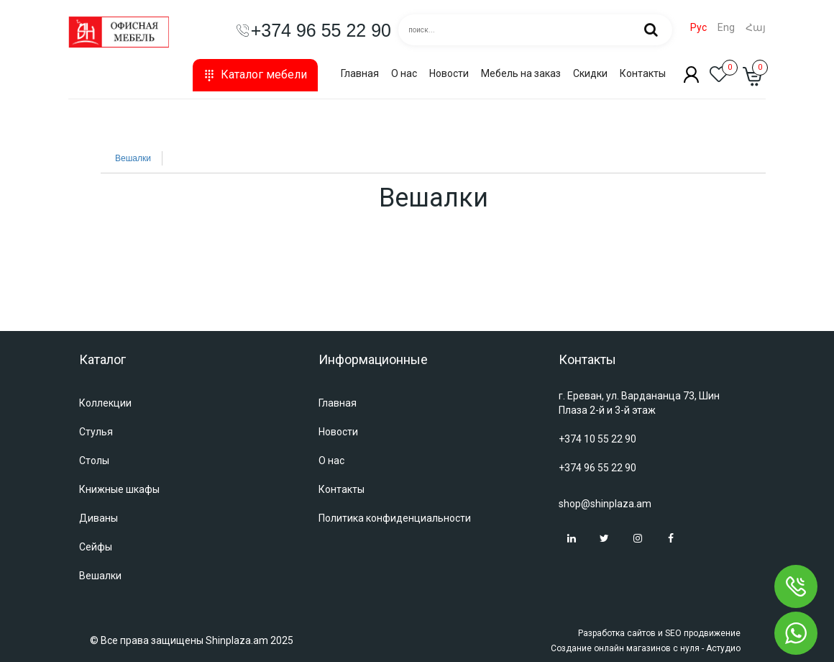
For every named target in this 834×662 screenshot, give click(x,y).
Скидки (590, 73)
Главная (360, 73)
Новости (449, 73)
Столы (94, 460)
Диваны (98, 518)
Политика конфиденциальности (395, 518)
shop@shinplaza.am (605, 503)
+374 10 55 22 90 (597, 439)
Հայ (756, 27)
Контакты (643, 73)
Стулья (96, 431)
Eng (726, 27)
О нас (404, 73)
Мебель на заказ (521, 73)
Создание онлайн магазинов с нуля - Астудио (646, 648)
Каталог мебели (255, 74)
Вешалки (133, 158)
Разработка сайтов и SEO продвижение (659, 633)
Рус (698, 27)
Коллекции (105, 403)
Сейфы (95, 547)
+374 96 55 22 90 (597, 467)
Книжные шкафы (119, 489)
